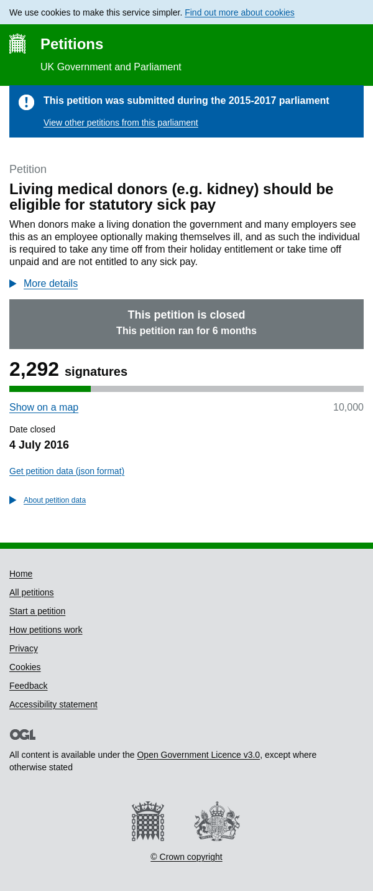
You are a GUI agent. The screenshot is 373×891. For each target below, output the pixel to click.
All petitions (31, 592)
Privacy (23, 648)
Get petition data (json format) (66, 471)
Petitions (71, 43)
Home (20, 574)
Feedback (28, 686)
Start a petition (37, 611)
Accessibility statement (53, 704)
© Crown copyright (186, 857)
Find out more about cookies (240, 12)
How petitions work (46, 630)
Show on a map (43, 407)
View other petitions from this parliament (121, 123)
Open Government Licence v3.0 (198, 755)
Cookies (25, 667)
